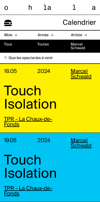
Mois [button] (8, 35)
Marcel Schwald (81, 74)
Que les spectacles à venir (31, 58)
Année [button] (43, 35)
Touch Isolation (30, 98)
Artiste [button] (76, 35)
